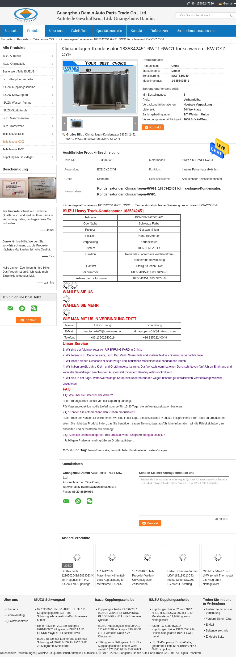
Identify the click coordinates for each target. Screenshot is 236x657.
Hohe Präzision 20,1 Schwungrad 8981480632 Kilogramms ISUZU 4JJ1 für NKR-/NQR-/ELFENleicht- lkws (60, 629)
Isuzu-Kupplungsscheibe (18, 79)
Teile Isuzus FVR (13, 149)
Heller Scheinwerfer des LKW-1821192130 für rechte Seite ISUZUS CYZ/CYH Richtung (183, 578)
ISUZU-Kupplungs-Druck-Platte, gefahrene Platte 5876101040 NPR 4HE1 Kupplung (174, 646)
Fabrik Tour (79, 31)
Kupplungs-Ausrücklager (18, 157)
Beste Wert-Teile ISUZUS (18, 71)
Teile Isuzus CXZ (44, 39)
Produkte (33, 31)
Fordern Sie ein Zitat (219, 618)
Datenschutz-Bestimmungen (18, 653)
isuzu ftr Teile (119, 450)
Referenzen (159, 31)
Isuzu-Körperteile (13, 126)
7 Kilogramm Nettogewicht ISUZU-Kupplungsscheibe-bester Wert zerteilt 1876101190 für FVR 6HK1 (119, 646)
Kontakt (136, 31)
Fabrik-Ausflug (15, 615)
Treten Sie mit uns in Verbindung (219, 611)
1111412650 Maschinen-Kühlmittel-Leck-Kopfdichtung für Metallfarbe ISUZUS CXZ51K (111, 580)
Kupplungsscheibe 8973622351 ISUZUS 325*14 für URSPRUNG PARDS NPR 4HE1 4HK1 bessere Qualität (119, 615)
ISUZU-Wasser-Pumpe (17, 102)
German (228, 3)
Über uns (56, 31)
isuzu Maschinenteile (16, 118)
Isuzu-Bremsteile (98, 450)
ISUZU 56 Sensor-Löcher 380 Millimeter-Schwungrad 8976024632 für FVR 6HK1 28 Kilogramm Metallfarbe (62, 642)
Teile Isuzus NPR (13, 134)
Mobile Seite (215, 636)
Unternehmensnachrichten (196, 31)
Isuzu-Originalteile (14, 63)
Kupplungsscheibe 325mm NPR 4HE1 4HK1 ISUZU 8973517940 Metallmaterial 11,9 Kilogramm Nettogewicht (172, 615)
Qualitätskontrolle (109, 31)
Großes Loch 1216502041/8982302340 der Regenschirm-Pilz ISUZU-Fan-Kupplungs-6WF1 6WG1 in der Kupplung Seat (77, 582)
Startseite (11, 31)
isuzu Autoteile (12, 56)
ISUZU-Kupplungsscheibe (19, 87)
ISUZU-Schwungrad (15, 95)
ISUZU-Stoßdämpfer (15, 110)
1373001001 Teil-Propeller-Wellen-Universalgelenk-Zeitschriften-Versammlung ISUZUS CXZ (146, 582)
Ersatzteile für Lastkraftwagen (148, 450)
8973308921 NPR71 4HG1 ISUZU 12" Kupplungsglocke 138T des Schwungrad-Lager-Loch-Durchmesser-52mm (62, 615)
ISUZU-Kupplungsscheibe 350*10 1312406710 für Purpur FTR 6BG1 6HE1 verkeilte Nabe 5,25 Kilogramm (119, 631)
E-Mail (210, 624)
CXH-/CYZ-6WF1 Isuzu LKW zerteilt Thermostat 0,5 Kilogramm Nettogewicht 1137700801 (218, 580)
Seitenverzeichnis (217, 630)
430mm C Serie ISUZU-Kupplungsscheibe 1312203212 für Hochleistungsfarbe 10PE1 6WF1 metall (173, 631)
